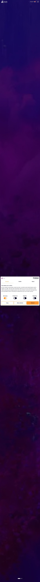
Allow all (32, 302)
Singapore (33, 1)
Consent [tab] (7, 281)
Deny (7, 302)
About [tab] (33, 281)
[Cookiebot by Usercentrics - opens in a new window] (34, 278)
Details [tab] (20, 281)
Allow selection (20, 302)
